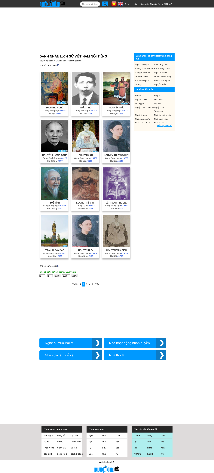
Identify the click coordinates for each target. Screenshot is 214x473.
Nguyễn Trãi (116, 99)
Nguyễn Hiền (85, 241)
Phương (137, 416)
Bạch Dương (77, 416)
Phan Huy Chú (54, 99)
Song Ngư (62, 416)
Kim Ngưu (48, 397)
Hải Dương (55, 152)
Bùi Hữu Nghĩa (142, 72)
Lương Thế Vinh (85, 194)
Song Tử (61, 397)
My (135, 403)
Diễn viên (144, 4)
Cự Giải (74, 397)
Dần (117, 409)
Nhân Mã (61, 409)
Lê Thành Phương (117, 194)
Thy (162, 416)
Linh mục (158, 90)
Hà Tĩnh (85, 104)
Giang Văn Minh (142, 64)
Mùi (104, 397)
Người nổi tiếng (46, 52)
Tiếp (97, 275)
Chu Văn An (86, 146)
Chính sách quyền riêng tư (107, 458)
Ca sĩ (127, 4)
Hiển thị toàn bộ (164, 117)
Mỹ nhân (158, 94)
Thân (118, 397)
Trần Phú (85, 99)
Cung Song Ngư (55, 102)
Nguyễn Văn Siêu (116, 241)
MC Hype (139, 94)
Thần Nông (49, 409)
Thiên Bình (76, 403)
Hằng (149, 409)
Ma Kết (74, 409)
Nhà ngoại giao (161, 110)
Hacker (138, 86)
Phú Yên (117, 199)
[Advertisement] (104, 25)
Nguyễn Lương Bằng (55, 146)
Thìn (104, 416)
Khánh (150, 416)
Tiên (149, 403)
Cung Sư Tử (86, 197)
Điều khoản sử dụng (107, 443)
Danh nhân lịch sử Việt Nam (69, 52)
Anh (163, 409)
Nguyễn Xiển (160, 76)
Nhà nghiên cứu (142, 110)
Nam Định (85, 199)
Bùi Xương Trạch (162, 59)
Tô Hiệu (138, 76)
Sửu (104, 409)
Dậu (90, 403)
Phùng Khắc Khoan (144, 59)
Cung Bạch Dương (55, 149)
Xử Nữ (60, 403)
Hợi (117, 403)
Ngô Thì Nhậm (160, 64)
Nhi (135, 409)
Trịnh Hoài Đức (142, 67)
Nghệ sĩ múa (141, 106)
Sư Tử (46, 403)
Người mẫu (155, 4)
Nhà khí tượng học (162, 106)
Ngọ (91, 397)
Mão (91, 416)
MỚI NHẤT (167, 4)
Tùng (149, 397)
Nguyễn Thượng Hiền (117, 146)
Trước (75, 275)
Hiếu (163, 403)
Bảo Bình (48, 416)
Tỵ (117, 416)
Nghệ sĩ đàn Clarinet (144, 98)
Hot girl (136, 4)
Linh (163, 397)
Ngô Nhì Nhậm (142, 55)
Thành (137, 397)
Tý (90, 409)
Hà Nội (54, 104)
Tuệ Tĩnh (55, 194)
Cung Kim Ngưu (86, 102)
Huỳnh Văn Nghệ (162, 72)
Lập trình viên (141, 90)
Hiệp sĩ (157, 86)
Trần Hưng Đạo (54, 241)
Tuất (104, 403)
